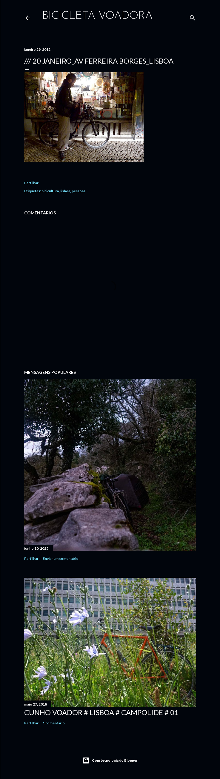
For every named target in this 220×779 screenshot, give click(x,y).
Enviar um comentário (61, 558)
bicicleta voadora (97, 16)
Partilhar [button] (31, 183)
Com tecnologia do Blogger (110, 760)
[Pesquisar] (192, 16)
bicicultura (50, 191)
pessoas (78, 191)
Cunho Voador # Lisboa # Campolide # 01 (101, 712)
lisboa (65, 191)
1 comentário (54, 723)
